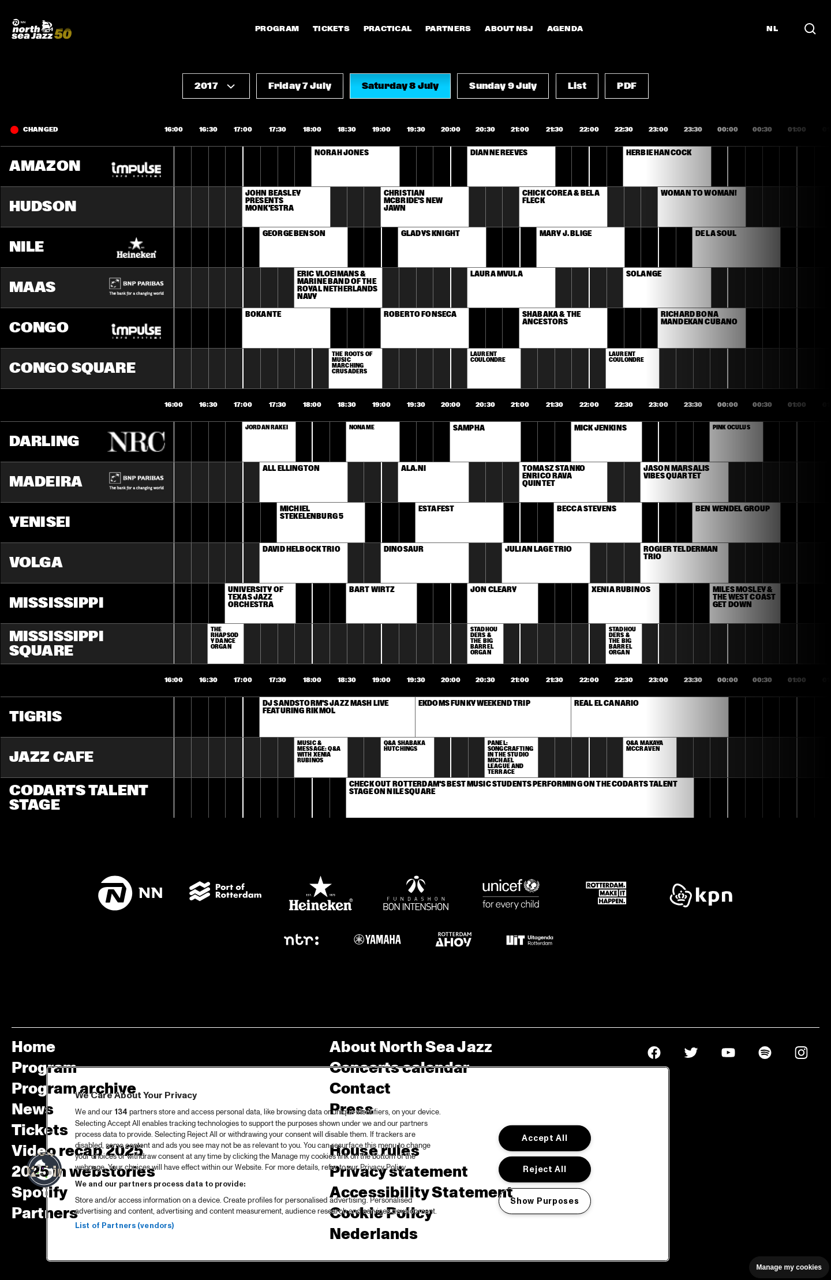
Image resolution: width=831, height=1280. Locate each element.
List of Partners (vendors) (124, 1226)
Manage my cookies (789, 1267)
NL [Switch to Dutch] (772, 29)
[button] (216, 86)
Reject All (544, 1169)
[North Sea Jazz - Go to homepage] (42, 28)
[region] (357, 1164)
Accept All (544, 1138)
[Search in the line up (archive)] (810, 29)
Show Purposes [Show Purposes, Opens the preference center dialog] (544, 1201)
